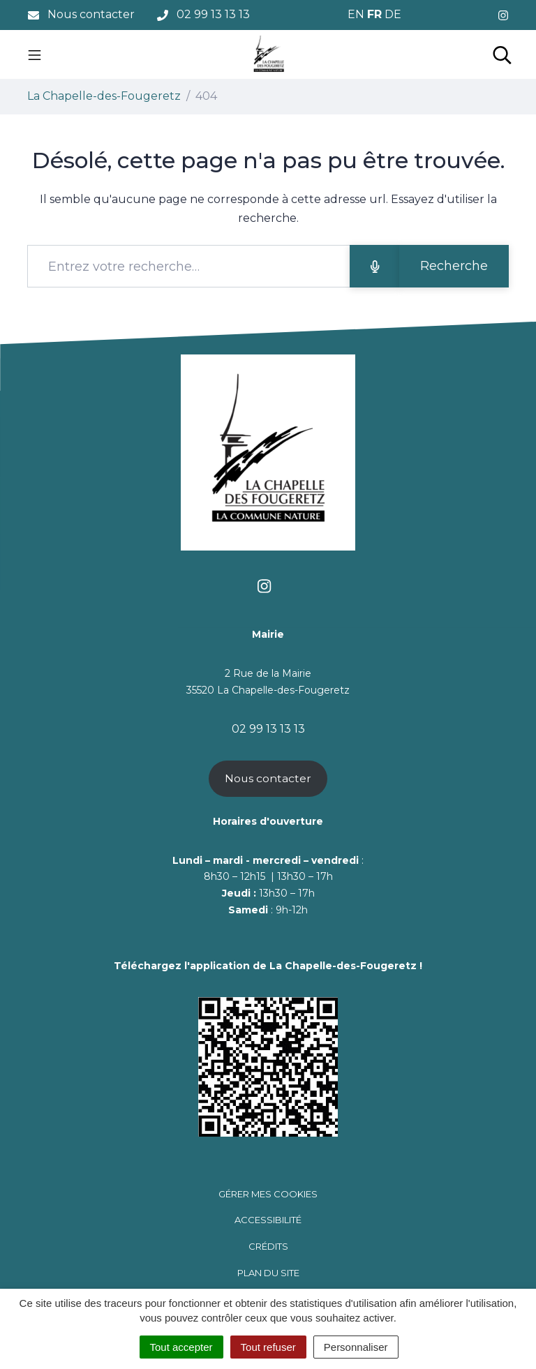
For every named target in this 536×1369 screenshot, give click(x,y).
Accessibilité (268, 1219)
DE (393, 14)
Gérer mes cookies (268, 1193)
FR (374, 14)
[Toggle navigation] (34, 54)
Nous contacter (268, 778)
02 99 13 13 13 (268, 728)
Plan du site (268, 1272)
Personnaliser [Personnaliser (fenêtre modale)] (356, 1347)
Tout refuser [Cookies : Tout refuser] (268, 1347)
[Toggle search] (502, 54)
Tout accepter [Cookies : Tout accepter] (181, 1347)
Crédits (268, 1246)
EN (356, 14)
